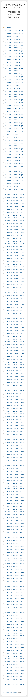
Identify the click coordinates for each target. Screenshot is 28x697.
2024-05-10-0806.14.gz (14, 62)
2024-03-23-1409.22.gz (14, 36)
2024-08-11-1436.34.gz (14, 160)
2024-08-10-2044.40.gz (14, 157)
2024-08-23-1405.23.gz (14, 175)
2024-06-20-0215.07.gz (14, 106)
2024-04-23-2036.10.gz (14, 51)
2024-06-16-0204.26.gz (14, 100)
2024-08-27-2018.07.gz (14, 186)
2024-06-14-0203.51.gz (14, 97)
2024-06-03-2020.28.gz (14, 88)
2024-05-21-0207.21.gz (14, 77)
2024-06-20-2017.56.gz (14, 109)
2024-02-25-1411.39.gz (14, 31)
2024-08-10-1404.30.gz (14, 155)
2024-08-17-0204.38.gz (14, 169)
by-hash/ (8, 28)
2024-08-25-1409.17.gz (14, 181)
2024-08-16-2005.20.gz (14, 166)
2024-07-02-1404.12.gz (14, 134)
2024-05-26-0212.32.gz (14, 80)
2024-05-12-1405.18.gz (14, 65)
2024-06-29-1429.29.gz (14, 126)
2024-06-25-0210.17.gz (14, 123)
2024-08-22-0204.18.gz (14, 172)
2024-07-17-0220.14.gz (14, 146)
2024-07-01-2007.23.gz (14, 132)
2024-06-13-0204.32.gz (14, 94)
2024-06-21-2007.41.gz (14, 111)
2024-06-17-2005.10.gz (14, 103)
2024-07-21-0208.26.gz (14, 149)
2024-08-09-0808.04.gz (14, 152)
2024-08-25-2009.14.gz (14, 183)
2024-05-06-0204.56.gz (14, 57)
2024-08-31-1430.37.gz (14, 189)
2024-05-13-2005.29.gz (14, 71)
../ (6, 25)
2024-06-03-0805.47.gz (14, 85)
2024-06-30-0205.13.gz (14, 129)
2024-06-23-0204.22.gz (14, 117)
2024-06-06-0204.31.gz (14, 91)
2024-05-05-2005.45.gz (14, 54)
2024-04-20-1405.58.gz (14, 45)
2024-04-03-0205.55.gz (14, 39)
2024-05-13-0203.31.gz (14, 68)
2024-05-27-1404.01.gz (14, 83)
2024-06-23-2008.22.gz (14, 120)
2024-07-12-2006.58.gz (14, 140)
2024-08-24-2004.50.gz (14, 178)
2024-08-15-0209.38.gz (14, 163)
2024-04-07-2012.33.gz (14, 42)
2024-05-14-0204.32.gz (14, 74)
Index (7, 192)
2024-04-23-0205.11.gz (14, 48)
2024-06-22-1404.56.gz (14, 114)
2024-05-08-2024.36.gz (14, 59)
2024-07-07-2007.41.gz (14, 137)
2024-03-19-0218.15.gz (14, 34)
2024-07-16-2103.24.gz (14, 143)
